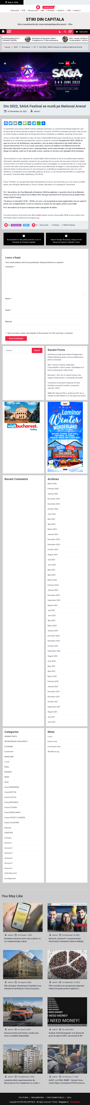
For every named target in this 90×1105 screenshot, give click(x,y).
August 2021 (52, 712)
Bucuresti (15, 10)
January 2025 (53, 534)
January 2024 (53, 590)
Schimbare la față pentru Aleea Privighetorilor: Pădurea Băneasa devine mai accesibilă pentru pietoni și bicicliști (54, 39)
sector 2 (77, 10)
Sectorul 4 (8, 858)
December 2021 (54, 691)
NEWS (26, 225)
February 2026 (53, 489)
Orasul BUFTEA (10, 792)
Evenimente (16, 225)
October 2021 (53, 702)
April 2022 (51, 671)
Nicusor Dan (33, 10)
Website (8, 322)
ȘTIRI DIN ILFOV (10, 873)
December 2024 (54, 539)
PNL (42, 10)
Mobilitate (8, 772)
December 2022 (54, 636)
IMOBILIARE (9, 757)
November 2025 (54, 504)
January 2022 (53, 686)
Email (8, 310)
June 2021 (52, 722)
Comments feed (54, 747)
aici (38, 218)
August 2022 (52, 656)
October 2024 (53, 549)
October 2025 (53, 509)
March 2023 (52, 626)
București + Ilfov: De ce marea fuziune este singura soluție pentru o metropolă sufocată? (65, 376)
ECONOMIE (8, 747)
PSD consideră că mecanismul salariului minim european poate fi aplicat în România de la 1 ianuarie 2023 (66, 988)
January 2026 (53, 494)
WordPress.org (53, 752)
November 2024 (54, 544)
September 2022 (54, 651)
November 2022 (54, 641)
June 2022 (52, 661)
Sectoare (7, 838)
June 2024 (52, 565)
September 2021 (54, 707)
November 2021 (54, 697)
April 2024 (51, 575)
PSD (69, 10)
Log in (50, 736)
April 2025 (51, 524)
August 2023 (52, 605)
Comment (10, 267)
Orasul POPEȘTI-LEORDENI (14, 818)
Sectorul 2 (8, 848)
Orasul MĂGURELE (11, 802)
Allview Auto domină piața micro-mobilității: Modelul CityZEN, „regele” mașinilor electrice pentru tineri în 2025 (15, 39)
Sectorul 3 (8, 853)
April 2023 (51, 620)
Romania (51, 10)
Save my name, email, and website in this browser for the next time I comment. (40, 333)
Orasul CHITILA (10, 797)
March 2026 (52, 484)
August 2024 (52, 555)
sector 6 (61, 10)
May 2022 (51, 666)
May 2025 (51, 519)
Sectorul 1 (8, 843)
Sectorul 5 (8, 863)
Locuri (6, 762)
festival (56, 225)
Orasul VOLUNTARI (11, 823)
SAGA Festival (69, 225)
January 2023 (53, 631)
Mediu (6, 767)
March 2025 (52, 529)
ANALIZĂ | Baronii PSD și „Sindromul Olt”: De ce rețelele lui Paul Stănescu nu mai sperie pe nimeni (67, 394)
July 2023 (51, 610)
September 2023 (54, 600)
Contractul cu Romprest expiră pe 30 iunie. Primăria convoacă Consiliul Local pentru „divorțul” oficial (64, 385)
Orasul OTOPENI (10, 807)
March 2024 (52, 580)
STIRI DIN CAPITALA (45, 19)
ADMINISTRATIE (10, 736)
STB (23, 10)
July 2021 (51, 717)
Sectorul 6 (8, 868)
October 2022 (53, 646)
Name (8, 299)
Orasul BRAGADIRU (11, 787)
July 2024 (51, 560)
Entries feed (52, 741)
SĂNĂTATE (8, 833)
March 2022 (52, 676)
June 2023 (52, 615)
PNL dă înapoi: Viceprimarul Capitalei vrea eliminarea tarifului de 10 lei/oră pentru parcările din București (22, 988)
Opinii (6, 782)
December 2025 (54, 499)
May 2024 (51, 570)
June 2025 (52, 514)
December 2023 (54, 595)
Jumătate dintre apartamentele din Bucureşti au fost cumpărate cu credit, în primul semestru (22, 1083)
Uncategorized (10, 878)
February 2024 (53, 585)
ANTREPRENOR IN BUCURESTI (16, 741)
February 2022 (53, 681)
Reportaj (7, 828)
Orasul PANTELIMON (12, 812)
